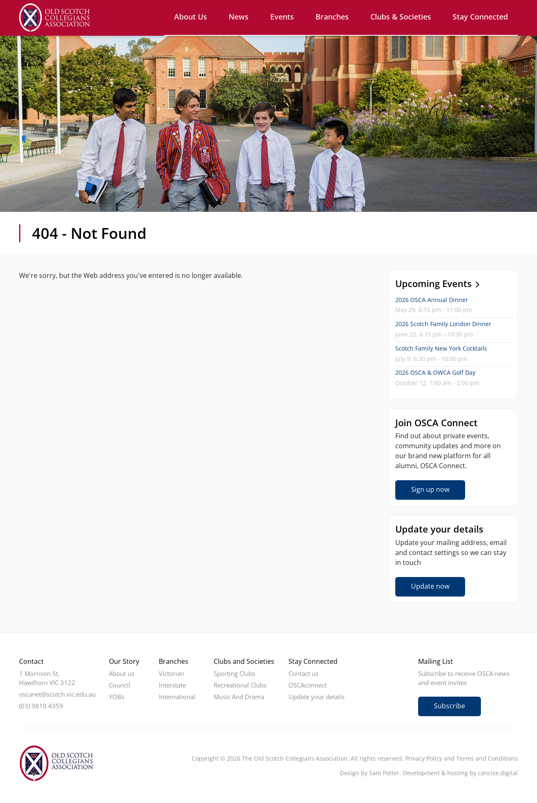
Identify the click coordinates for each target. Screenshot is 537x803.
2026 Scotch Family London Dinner (443, 324)
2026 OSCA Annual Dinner (431, 300)
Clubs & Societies (400, 17)
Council (119, 685)
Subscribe (449, 705)
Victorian (171, 673)
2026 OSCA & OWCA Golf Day (435, 372)
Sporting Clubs (234, 673)
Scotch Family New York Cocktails (441, 348)
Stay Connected (480, 17)
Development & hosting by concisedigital (460, 773)
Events (282, 17)
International (177, 696)
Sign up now (430, 489)
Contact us (303, 673)
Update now (430, 586)
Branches (332, 17)
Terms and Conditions (487, 758)
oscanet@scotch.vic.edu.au (57, 694)
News (239, 17)
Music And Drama (239, 696)
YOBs (116, 696)
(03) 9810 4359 (41, 706)
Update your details (316, 696)
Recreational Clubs (240, 685)
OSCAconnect (307, 685)
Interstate (172, 685)
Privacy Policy (423, 758)
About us (190, 17)
